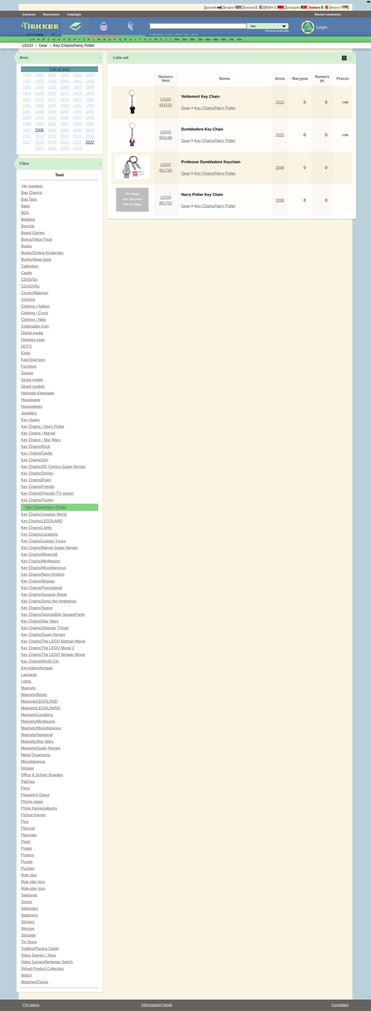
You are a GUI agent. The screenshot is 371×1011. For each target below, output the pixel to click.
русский (213, 7)
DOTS (26, 346)
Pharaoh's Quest (35, 795)
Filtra (24, 164)
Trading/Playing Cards (40, 949)
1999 (27, 124)
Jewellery (29, 413)
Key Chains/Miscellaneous (43, 568)
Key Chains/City (34, 460)
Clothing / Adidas (35, 306)
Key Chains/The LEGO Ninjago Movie (53, 655)
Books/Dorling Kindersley (42, 253)
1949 (27, 75)
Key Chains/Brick (35, 447)
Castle (26, 273)
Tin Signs (29, 942)
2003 (77, 124)
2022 (90, 142)
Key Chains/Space (36, 608)
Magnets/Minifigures (38, 721)
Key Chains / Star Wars (41, 440)
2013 (52, 136)
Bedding (28, 219)
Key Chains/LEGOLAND (41, 521)
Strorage (28, 935)
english (233, 7)
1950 (39, 75)
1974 (90, 93)
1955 (77, 75)
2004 (90, 124)
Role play (29, 875)
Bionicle (27, 226)
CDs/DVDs (30, 286)
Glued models (33, 386)
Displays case (33, 340)
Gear (185, 108)
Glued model (32, 380)
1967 (77, 87)
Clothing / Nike (33, 320)
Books (26, 246)
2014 (65, 136)
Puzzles (27, 868)
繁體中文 (273, 7)
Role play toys (33, 882)
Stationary (29, 908)
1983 (52, 106)
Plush (26, 842)
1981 (27, 106)
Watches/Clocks (34, 982)
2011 (27, 136)
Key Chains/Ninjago (38, 581)
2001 (52, 124)
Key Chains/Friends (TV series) (47, 493)
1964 (39, 87)
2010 (90, 130)
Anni (24, 58)
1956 (90, 75)
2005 (27, 130)
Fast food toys (33, 360)
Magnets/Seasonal (37, 735)
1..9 (32, 39)
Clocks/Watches (34, 293)
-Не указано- (32, 186)
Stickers (28, 922)
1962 (90, 81)
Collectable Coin (35, 326)
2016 (90, 136)
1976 (39, 100)
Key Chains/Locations (39, 534)
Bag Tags (29, 199)
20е (239, 39)
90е (216, 39)
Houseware (30, 400)
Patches (28, 782)
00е (223, 39)
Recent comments (328, 14)
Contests (29, 14)
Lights (26, 681)
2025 (65, 148)
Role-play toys (33, 888)
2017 (27, 142)
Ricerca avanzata (277, 30)
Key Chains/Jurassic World (44, 514)
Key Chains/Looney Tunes (43, 541)
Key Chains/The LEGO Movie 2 (47, 648)
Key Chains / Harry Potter (42, 426)
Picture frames (33, 815)
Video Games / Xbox (38, 955)
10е (231, 39)
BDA (25, 213)
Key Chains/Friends (37, 487)
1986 (90, 106)
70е (200, 39)
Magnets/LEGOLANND (40, 708)
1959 (52, 81)
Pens (25, 788)
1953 (52, 75)
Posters (27, 855)
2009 (77, 130)
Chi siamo (30, 1005)
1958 (39, 81)
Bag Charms (31, 193)
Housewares (31, 406)
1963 (27, 87)
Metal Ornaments (35, 755)
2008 (65, 130)
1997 (77, 118)
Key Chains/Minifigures (40, 561)
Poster (26, 848)
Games (27, 373)
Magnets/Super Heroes (40, 748)
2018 (39, 142)
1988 (39, 112)
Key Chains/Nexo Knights (42, 574)
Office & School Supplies (42, 775)
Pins (24, 822)
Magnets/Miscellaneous (41, 728)
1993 (27, 118)
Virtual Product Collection (42, 969)
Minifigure (103, 27)
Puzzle (26, 862)
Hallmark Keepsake (37, 393)
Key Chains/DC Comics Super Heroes (53, 467)
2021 (77, 142)
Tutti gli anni (59, 69)
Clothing (28, 300)
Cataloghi (74, 14)
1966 (65, 87)
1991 (77, 112)
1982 (39, 106)
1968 (90, 87)
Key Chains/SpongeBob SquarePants (53, 615)
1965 (52, 87)
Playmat (28, 828)
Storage (27, 929)
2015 (77, 136)
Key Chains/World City (40, 661)
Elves (25, 353)
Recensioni (51, 14)
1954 (65, 75)
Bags (25, 206)
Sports (26, 902)
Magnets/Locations (37, 715)
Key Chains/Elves (36, 480)
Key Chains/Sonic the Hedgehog (48, 601)
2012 (39, 136)
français (252, 7)
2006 (39, 130)
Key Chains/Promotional (41, 588)
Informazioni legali (156, 1005)
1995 (52, 118)
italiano (318, 7)
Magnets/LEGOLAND (39, 701)
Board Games (33, 233)
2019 (52, 142)
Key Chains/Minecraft (39, 554)
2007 (52, 130)
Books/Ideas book (36, 259)
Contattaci (340, 1005)
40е (177, 39)
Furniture (28, 366)
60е (192, 39)
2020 (65, 142)
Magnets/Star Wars (37, 741)
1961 (77, 81)
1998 (90, 118)
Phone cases (32, 802)
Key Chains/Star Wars (39, 621)
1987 (27, 112)
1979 (77, 100)
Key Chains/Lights (36, 528)
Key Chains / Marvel (38, 433)
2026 (77, 148)
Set (75, 27)
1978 (65, 100)
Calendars (29, 266)
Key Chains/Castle (36, 453)
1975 (27, 100)
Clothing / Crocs (34, 313)
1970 (39, 93)
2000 (39, 124)
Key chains (30, 420)
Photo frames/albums (39, 808)
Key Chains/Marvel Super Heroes (49, 548)
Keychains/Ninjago (37, 668)
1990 (65, 112)
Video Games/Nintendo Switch (47, 962)
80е (208, 39)
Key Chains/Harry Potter (46, 507)
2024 (52, 148)
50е (184, 39)
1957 (27, 81)
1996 (65, 118)
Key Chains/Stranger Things (45, 628)
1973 (77, 93)
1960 (65, 81)
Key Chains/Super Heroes (43, 635)
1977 (52, 100)
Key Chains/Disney (37, 473)
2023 (39, 148)
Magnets (28, 688)
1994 (39, 118)
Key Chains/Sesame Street (44, 594)
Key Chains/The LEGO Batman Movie (53, 641)
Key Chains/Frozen (37, 500)
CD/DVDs (29, 280)
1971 (52, 93)
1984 (65, 106)
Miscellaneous (33, 762)
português (297, 7)
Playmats (29, 835)
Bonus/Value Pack (36, 239)
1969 (27, 93)
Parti (131, 27)
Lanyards (29, 675)
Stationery (29, 915)
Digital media (32, 333)
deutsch (338, 7)
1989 (52, 112)
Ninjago (27, 768)
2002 (65, 124)
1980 (90, 100)
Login (322, 27)
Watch (26, 975)
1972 (65, 93)
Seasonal (29, 895)
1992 (90, 112)
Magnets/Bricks (34, 695)
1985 (77, 106)
